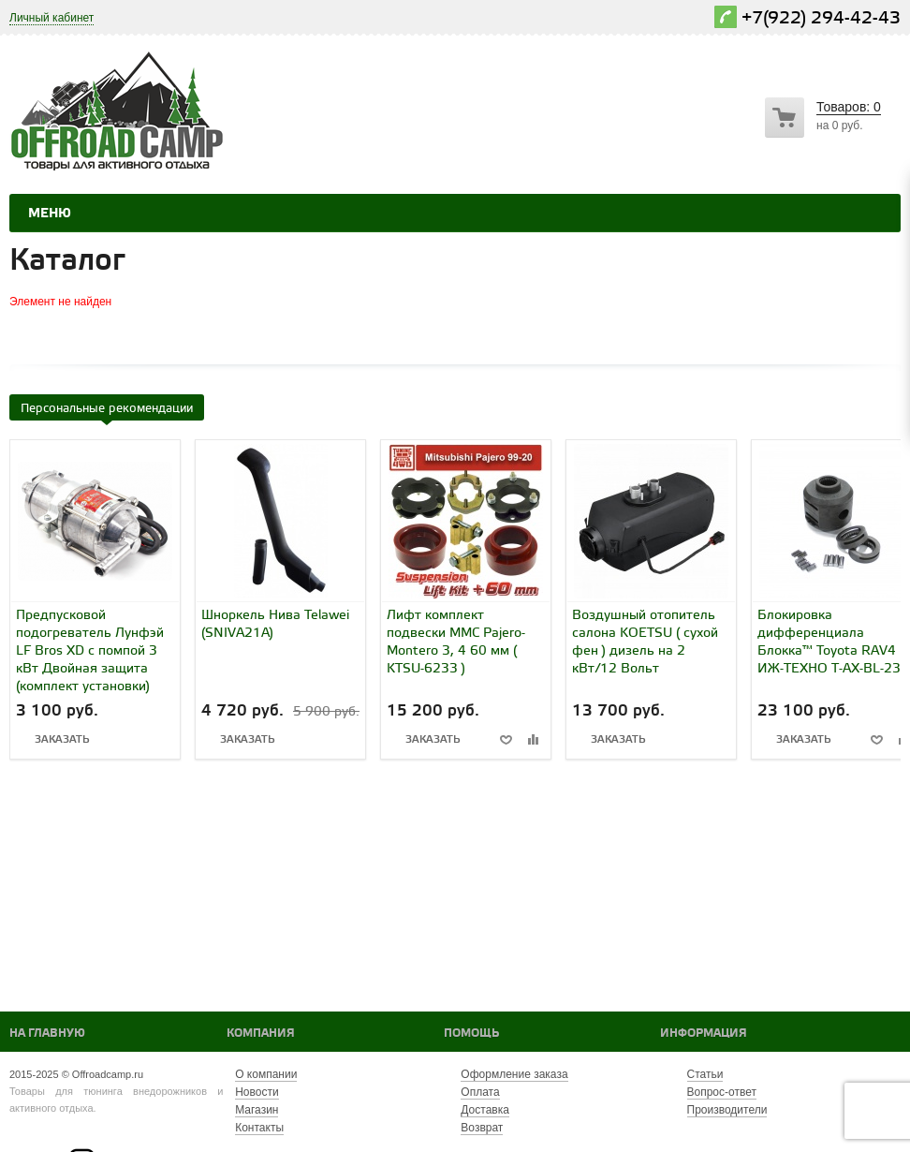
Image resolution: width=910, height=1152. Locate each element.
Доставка (485, 1109)
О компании (266, 1074)
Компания (261, 1033)
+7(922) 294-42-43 (821, 18)
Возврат (482, 1127)
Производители (727, 1109)
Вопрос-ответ (721, 1092)
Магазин (256, 1109)
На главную (47, 1033)
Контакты (259, 1127)
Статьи (705, 1074)
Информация (703, 1033)
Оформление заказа (514, 1074)
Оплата (480, 1092)
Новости (256, 1092)
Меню (49, 213)
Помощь (471, 1033)
